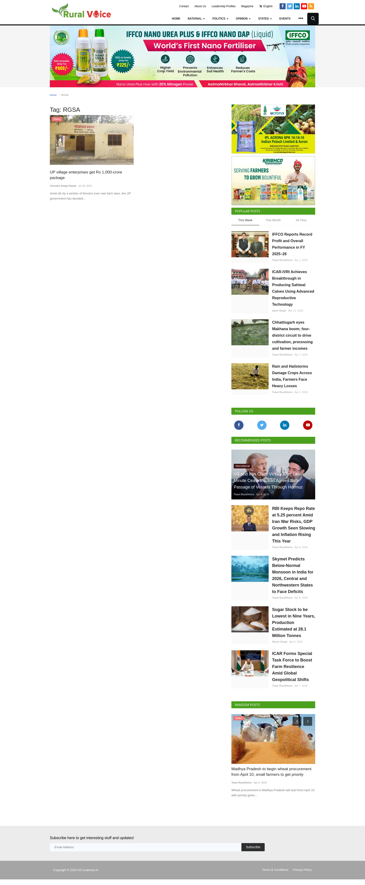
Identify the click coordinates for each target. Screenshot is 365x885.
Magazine (247, 6)
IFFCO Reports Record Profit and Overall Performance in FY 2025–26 (292, 244)
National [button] (196, 18)
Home (176, 18)
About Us (200, 6)
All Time (301, 220)
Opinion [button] (243, 18)
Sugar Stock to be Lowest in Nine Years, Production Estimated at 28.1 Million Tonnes (293, 622)
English (267, 6)
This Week (245, 220)
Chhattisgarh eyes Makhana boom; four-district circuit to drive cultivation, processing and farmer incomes (292, 335)
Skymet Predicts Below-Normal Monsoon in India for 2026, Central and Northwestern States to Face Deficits (292, 575)
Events (285, 18)
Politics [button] (220, 18)
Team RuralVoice (282, 260)
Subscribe (253, 847)
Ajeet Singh (279, 310)
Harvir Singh (279, 641)
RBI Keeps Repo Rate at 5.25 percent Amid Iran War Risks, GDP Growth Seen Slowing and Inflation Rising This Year (293, 524)
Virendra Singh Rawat (63, 185)
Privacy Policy (302, 869)
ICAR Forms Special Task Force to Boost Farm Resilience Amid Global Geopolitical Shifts (292, 666)
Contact (184, 6)
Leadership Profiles (224, 6)
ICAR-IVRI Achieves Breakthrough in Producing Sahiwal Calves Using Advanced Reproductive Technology (293, 288)
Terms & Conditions (275, 869)
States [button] (265, 18)
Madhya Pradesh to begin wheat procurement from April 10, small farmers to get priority (271, 772)
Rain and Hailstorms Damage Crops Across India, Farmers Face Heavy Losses (292, 376)
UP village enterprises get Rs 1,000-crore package (86, 175)
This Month (273, 220)
